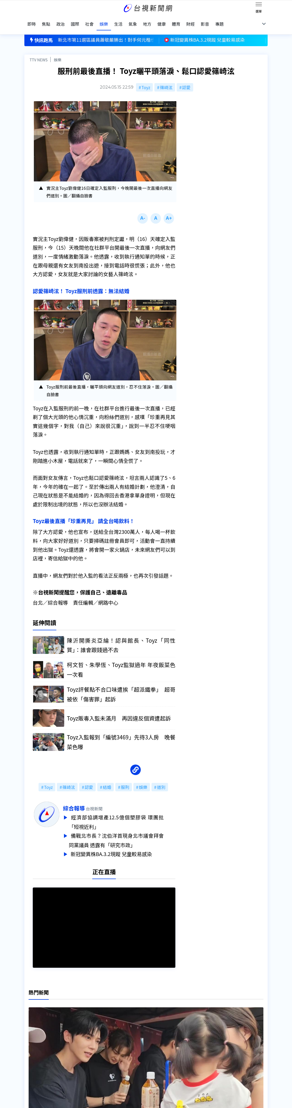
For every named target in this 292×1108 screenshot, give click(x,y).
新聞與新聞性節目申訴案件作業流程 (162, 1045)
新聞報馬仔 (87, 1052)
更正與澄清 (87, 1038)
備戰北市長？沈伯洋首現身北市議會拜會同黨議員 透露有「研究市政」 (127, 833)
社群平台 (32, 1060)
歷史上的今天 (89, 1060)
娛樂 (57, 51)
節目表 (30, 1052)
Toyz (146, 79)
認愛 (186, 79)
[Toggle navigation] (259, 5)
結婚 (107, 780)
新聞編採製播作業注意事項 (154, 1038)
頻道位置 (32, 1045)
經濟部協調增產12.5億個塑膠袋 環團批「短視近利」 (127, 815)
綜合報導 (85, 801)
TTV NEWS (39, 51)
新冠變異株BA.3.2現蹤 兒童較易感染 (124, 845)
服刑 (125, 780)
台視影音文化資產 (41, 1038)
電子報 (135, 1052)
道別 (161, 780)
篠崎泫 (166, 79)
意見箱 (83, 1045)
